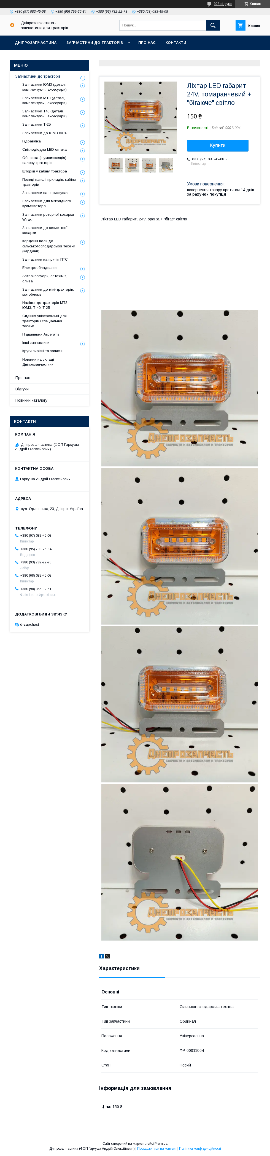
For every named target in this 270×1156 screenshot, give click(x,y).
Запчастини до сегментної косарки (45, 230)
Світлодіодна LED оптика (44, 149)
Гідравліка (31, 141)
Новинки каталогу (31, 400)
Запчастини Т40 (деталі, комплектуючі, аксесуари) (44, 113)
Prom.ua (161, 1144)
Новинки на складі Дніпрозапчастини (38, 361)
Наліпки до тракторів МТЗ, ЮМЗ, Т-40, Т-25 (45, 305)
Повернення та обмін (107, 57)
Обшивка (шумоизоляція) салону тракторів (44, 160)
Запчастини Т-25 (36, 124)
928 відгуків (223, 4)
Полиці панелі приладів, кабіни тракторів (49, 182)
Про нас (147, 42)
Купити (218, 145)
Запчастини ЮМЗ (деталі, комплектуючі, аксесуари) (44, 86)
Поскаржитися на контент (157, 1148)
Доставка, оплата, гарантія (44, 57)
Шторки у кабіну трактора (44, 171)
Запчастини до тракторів (94, 42)
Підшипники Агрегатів (41, 334)
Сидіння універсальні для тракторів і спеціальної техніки (44, 321)
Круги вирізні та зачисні (42, 351)
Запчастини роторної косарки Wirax (48, 217)
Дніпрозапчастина (35, 42)
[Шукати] (213, 25)
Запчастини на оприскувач (45, 193)
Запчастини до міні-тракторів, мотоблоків (48, 291)
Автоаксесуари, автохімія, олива (44, 278)
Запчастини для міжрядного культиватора (46, 203)
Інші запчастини (35, 343)
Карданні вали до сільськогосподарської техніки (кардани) (48, 246)
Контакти (176, 42)
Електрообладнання (39, 268)
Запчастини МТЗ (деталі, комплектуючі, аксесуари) (44, 100)
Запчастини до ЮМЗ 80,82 (45, 133)
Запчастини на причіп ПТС (45, 259)
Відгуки (22, 389)
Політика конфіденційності (200, 1148)
